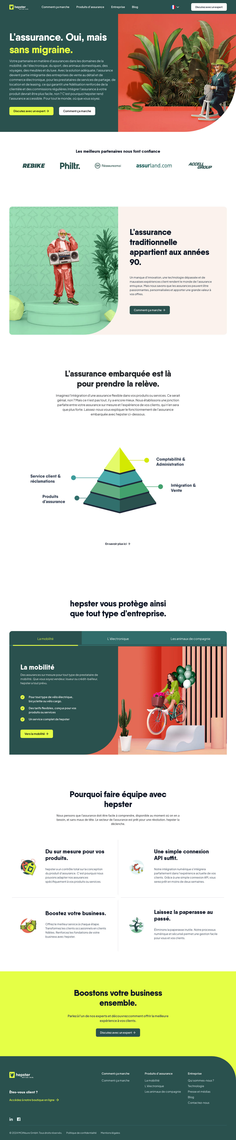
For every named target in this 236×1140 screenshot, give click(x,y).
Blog (191, 1097)
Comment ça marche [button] (55, 7)
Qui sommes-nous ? (201, 1080)
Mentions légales (110, 1132)
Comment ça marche (116, 1080)
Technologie (196, 1086)
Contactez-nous (198, 1102)
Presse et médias (199, 1091)
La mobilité (152, 1080)
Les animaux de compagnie (163, 1091)
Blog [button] (135, 7)
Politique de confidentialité (81, 1132)
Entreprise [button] (118, 7)
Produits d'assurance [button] (90, 7)
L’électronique (154, 1086)
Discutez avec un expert (209, 7)
